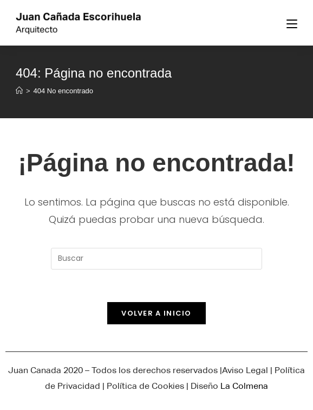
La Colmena (244, 386)
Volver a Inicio (156, 313)
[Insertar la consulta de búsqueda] (156, 259)
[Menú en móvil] (291, 23)
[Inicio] (19, 91)
